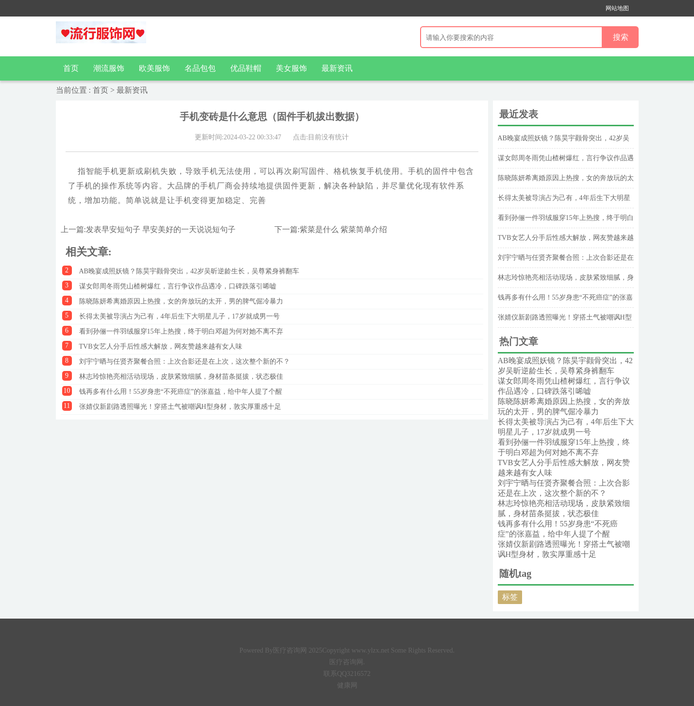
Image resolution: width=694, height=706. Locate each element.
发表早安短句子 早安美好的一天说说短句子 (161, 229)
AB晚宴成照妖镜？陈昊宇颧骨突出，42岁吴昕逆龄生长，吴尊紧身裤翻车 (189, 271)
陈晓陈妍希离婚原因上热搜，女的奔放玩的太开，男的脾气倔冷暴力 (181, 301)
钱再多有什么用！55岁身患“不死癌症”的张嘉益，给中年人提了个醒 (180, 391)
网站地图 (617, 8)
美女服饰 (291, 68)
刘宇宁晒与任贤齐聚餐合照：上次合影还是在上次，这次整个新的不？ (184, 361)
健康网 (347, 685)
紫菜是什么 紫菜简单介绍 (343, 229)
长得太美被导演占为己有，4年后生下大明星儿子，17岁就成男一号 (179, 316)
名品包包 (200, 68)
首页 (71, 68)
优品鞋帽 (245, 68)
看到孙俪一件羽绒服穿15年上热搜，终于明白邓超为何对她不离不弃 (181, 331)
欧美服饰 (154, 68)
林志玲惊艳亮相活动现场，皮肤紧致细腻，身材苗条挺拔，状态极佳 (181, 376)
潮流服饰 (108, 68)
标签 (510, 597)
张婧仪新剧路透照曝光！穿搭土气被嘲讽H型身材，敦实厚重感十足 (180, 406)
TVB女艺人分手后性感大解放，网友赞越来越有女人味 (160, 346)
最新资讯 (337, 68)
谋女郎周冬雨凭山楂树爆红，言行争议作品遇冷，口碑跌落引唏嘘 (177, 286)
